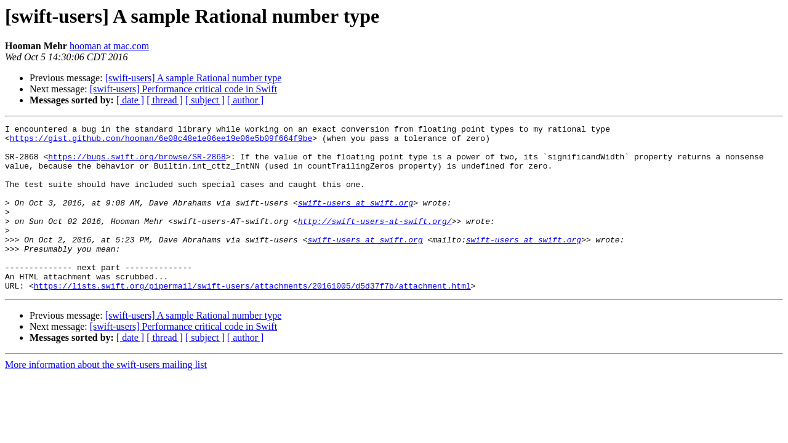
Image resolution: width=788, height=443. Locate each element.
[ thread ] (165, 100)
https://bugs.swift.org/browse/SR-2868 (137, 163)
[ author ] (245, 100)
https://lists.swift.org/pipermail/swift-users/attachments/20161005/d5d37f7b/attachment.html (252, 318)
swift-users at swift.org (355, 219)
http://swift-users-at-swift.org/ (375, 241)
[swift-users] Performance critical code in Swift (183, 89)
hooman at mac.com (109, 46)
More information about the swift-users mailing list (106, 398)
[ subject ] (205, 100)
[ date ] (130, 100)
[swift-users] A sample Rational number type (193, 78)
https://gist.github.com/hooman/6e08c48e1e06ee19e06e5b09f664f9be (161, 141)
